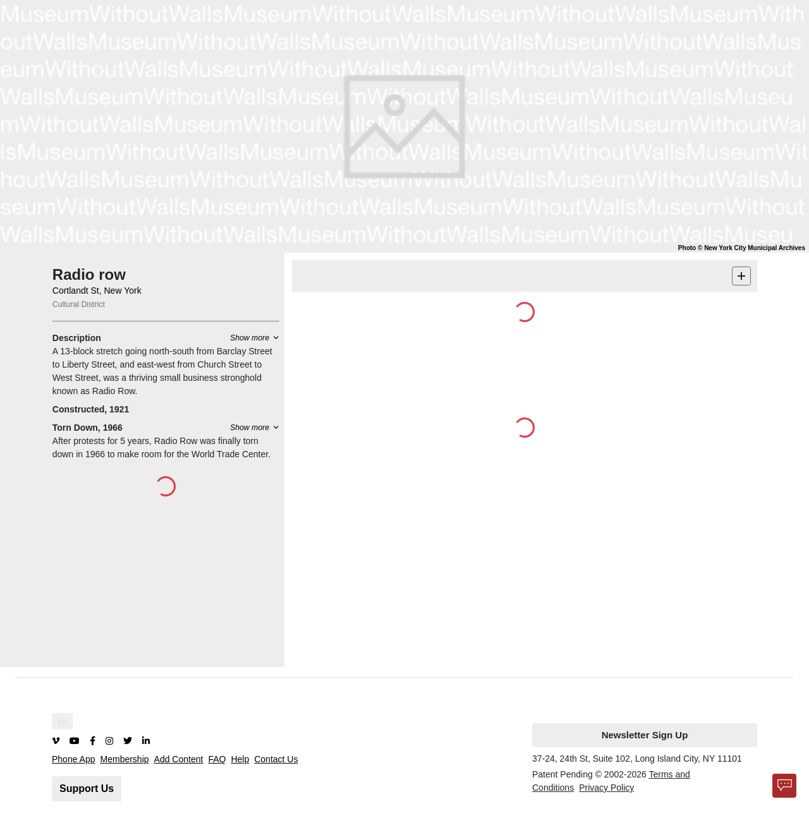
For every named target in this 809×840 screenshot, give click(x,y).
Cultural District (78, 304)
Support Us (86, 788)
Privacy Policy (606, 788)
